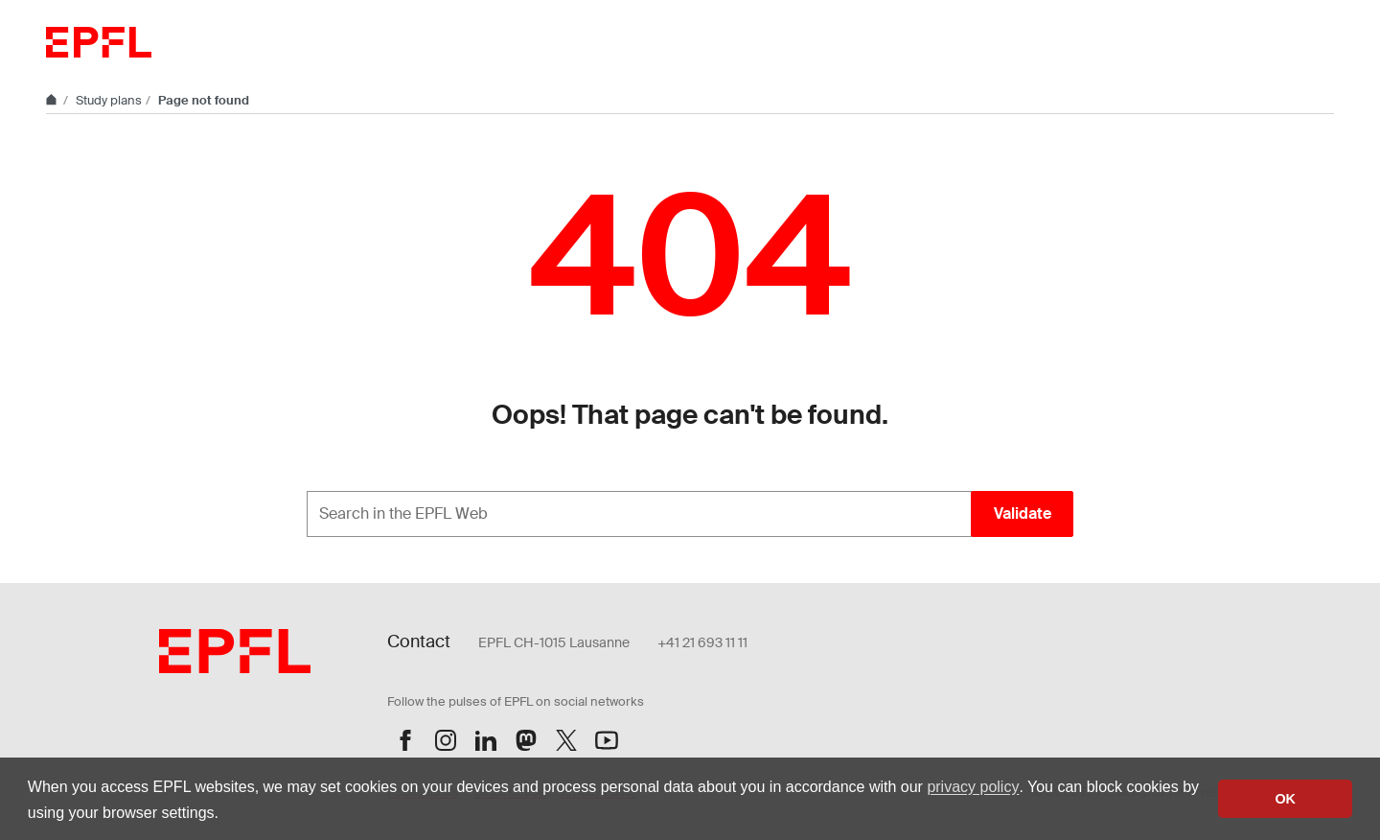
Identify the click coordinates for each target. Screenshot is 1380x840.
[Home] (52, 100)
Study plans (109, 100)
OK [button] (1285, 798)
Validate (1022, 513)
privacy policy (973, 787)
